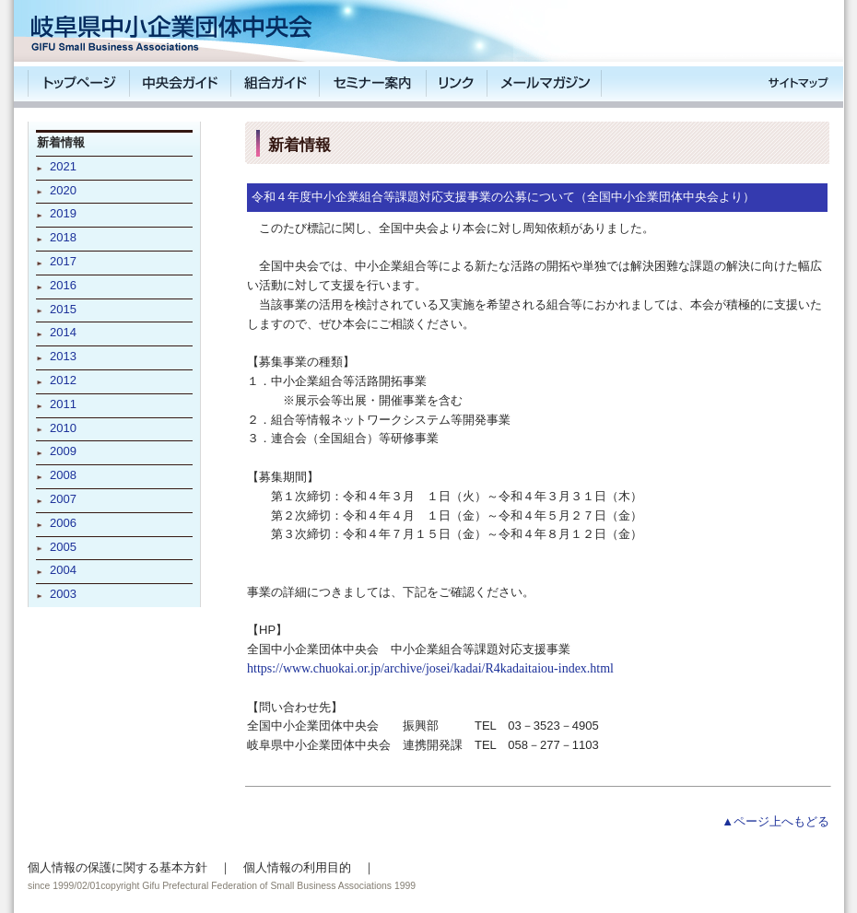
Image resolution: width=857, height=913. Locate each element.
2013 (63, 356)
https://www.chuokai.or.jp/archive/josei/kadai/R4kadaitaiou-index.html (430, 668)
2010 (63, 428)
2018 (63, 237)
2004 (63, 570)
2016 (63, 285)
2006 (63, 523)
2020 (63, 190)
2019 (63, 213)
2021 (63, 166)
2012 (63, 380)
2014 (63, 332)
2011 (63, 404)
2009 (63, 451)
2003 (63, 594)
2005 (63, 547)
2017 (63, 261)
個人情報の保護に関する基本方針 (117, 867)
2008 (63, 475)
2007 (63, 499)
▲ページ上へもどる (775, 821)
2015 (63, 309)
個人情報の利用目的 (297, 867)
